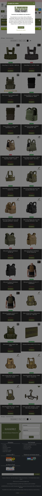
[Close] (34, 3)
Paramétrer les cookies (21, 30)
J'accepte (21, 27)
